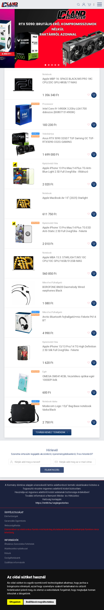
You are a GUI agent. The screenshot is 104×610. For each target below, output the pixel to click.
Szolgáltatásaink (12, 558)
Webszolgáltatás (12, 525)
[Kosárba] (94, 95)
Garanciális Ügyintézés (15, 521)
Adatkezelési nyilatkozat (16, 548)
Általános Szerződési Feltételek (19, 544)
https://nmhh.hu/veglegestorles (52, 503)
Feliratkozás (52, 470)
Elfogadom (15, 602)
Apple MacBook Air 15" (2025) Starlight (65, 197)
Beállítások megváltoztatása (40, 602)
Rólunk (7, 553)
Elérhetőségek (11, 516)
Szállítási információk (14, 562)
